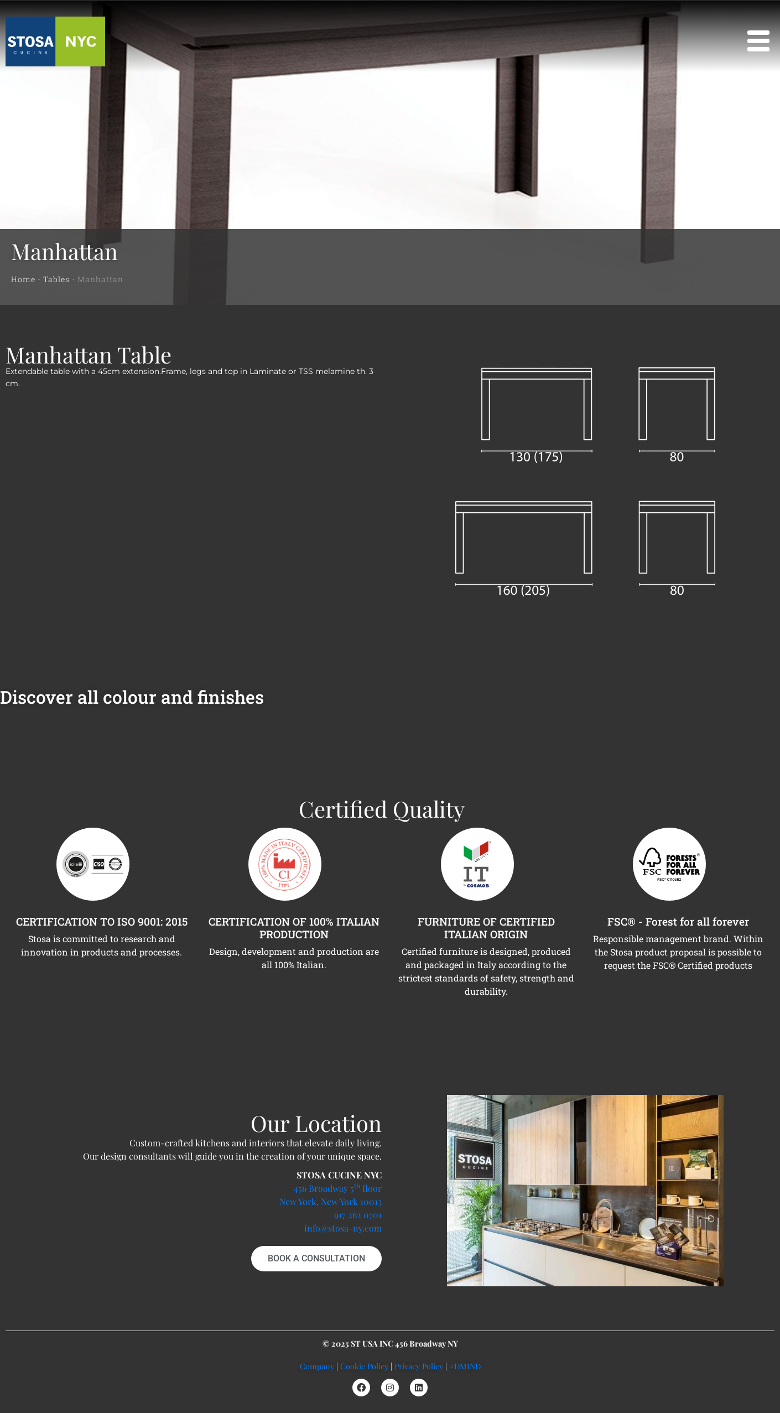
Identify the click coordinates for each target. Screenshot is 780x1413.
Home (23, 279)
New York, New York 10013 (330, 1201)
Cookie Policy (364, 1366)
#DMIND (465, 1366)
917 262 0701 (358, 1214)
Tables (56, 279)
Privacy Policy (418, 1366)
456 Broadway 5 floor (338, 1188)
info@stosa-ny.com (343, 1228)
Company (317, 1366)
